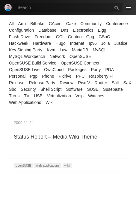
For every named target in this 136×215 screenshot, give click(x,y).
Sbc (12, 89)
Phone (48, 76)
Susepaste (113, 89)
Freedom (43, 36)
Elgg (102, 30)
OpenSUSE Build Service (32, 63)
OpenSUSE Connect (80, 63)
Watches (96, 95)
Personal (17, 76)
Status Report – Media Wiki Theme (55, 137)
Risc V (84, 82)
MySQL (100, 49)
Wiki (49, 102)
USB (38, 95)
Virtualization (59, 95)
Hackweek (18, 43)
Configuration (21, 30)
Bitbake (37, 23)
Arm (22, 23)
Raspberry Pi (101, 76)
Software (74, 89)
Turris (14, 95)
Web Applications (25, 102)
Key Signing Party (25, 49)
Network (57, 56)
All (11, 23)
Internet (77, 43)
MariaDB (80, 49)
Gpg (90, 36)
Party (96, 69)
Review (66, 82)
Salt (115, 82)
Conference (117, 23)
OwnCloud (54, 69)
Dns (64, 30)
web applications (48, 165)
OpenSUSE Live (24, 69)
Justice (121, 43)
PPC (80, 76)
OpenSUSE (80, 56)
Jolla (105, 43)
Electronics (83, 30)
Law (63, 49)
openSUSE (23, 165)
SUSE (93, 89)
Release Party (42, 82)
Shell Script (51, 89)
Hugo (60, 43)
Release (16, 82)
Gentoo (75, 36)
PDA (109, 69)
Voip (79, 95)
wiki (67, 165)
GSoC (104, 36)
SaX (127, 82)
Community (91, 23)
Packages (77, 69)
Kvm (51, 49)
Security (28, 89)
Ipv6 (92, 43)
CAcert (55, 23)
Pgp (33, 76)
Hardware (42, 43)
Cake (71, 23)
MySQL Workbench (27, 56)
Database (47, 30)
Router (101, 82)
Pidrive (65, 76)
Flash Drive (19, 36)
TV (26, 95)
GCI (60, 36)
